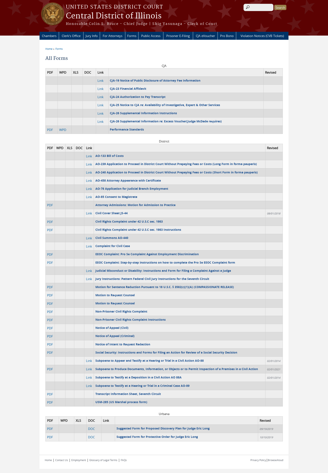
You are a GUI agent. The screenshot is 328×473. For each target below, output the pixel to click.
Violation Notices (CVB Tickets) (262, 36)
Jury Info (92, 36)
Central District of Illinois (113, 16)
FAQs (124, 460)
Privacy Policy (258, 460)
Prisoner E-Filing (178, 36)
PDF (50, 130)
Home (49, 48)
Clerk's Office (71, 36)
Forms (131, 36)
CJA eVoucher (205, 36)
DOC (91, 429)
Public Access (150, 36)
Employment (78, 460)
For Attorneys (112, 36)
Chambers (49, 36)
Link (100, 80)
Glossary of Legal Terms (103, 460)
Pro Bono (227, 36)
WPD (62, 130)
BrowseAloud (275, 460)
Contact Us (61, 460)
